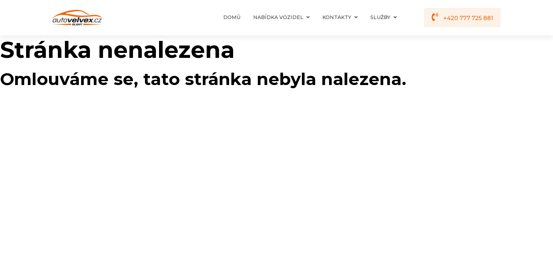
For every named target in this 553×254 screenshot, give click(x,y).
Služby (383, 17)
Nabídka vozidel (281, 17)
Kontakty (340, 17)
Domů (232, 17)
